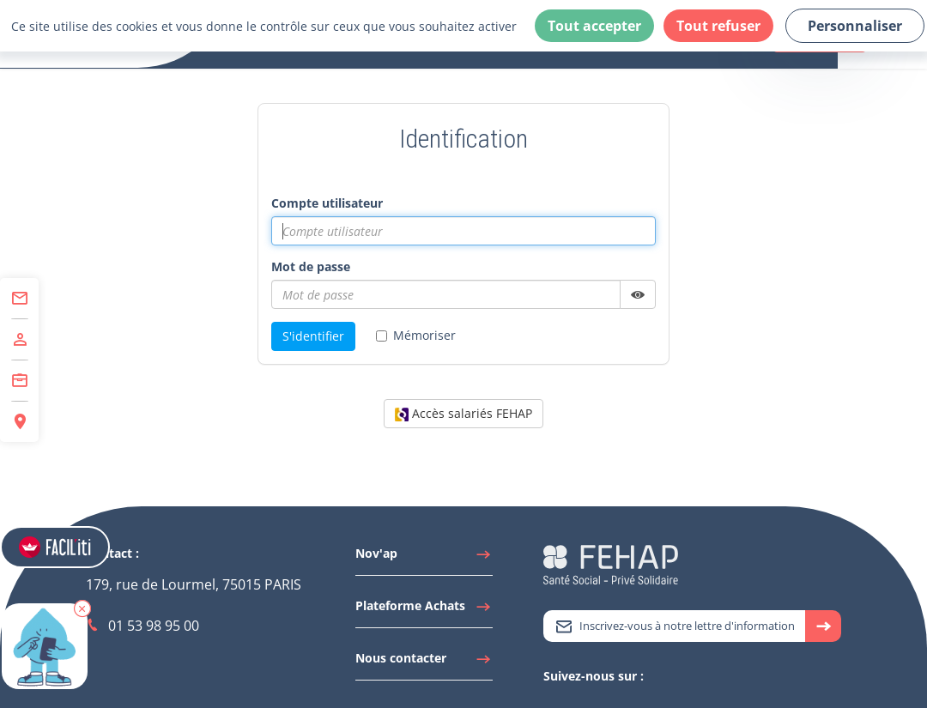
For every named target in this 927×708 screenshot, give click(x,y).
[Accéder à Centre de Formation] (19, 381)
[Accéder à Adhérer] (19, 339)
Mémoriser (416, 335)
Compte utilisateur (327, 203)
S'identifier (313, 336)
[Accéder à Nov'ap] (424, 558)
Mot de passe (310, 266)
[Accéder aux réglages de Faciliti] (55, 547)
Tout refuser (718, 25)
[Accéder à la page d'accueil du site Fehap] (610, 563)
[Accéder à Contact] (19, 298)
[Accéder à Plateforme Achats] (424, 610)
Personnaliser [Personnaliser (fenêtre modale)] (855, 25)
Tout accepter (594, 25)
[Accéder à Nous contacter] (424, 662)
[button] (82, 608)
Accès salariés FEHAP (463, 413)
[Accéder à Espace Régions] (19, 422)
